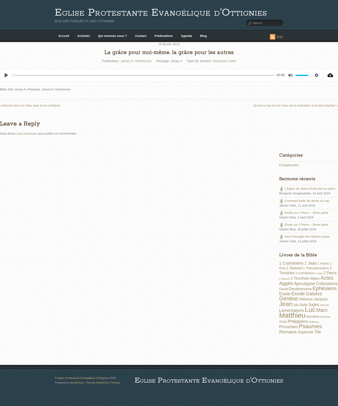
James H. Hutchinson (135, 61)
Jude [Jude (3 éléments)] (303, 305)
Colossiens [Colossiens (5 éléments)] (327, 283)
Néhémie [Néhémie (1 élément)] (325, 316)
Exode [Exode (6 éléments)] (298, 293)
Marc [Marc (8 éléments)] (322, 310)
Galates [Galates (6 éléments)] (314, 293)
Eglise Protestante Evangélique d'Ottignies (161, 12)
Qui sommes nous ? (112, 36)
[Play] (6, 75)
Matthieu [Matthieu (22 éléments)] (292, 315)
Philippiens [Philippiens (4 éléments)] (298, 321)
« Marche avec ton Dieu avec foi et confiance (30, 105)
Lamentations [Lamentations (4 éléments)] (291, 310)
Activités (83, 36)
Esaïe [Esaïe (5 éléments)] (285, 293)
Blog (203, 36)
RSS (280, 37)
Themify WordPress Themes (103, 382)
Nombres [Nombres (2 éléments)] (312, 316)
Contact (140, 36)
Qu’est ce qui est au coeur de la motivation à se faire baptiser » (295, 105)
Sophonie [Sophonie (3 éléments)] (305, 332)
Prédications (164, 36)
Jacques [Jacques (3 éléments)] (320, 299)
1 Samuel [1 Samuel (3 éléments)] (294, 268)
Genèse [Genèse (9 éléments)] (288, 299)
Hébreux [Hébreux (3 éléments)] (306, 299)
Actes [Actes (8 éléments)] (326, 278)
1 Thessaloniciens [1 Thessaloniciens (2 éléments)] (316, 268)
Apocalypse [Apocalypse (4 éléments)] (304, 283)
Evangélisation (289, 165)
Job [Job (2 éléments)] (295, 305)
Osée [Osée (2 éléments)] (283, 322)
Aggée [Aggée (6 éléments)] (286, 283)
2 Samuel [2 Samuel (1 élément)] (284, 278)
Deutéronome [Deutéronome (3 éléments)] (300, 289)
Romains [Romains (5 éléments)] (288, 331)
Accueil (63, 36)
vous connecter (27, 133)
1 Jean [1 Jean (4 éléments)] (310, 263)
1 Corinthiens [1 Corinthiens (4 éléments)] (291, 263)
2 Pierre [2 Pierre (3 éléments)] (330, 273)
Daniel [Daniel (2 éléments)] (283, 289)
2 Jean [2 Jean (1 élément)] (319, 273)
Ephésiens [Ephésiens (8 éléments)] (325, 288)
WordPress (76, 382)
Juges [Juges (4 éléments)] (313, 304)
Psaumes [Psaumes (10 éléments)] (310, 326)
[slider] (143, 75)
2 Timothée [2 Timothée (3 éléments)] (300, 278)
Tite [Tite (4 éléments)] (317, 332)
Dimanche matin (224, 61)
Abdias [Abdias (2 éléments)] (315, 278)
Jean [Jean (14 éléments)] (285, 303)
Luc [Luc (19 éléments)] (310, 309)
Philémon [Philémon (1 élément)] (314, 322)
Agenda (186, 36)
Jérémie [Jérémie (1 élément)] (324, 305)
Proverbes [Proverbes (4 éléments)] (288, 326)
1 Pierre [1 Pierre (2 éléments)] (323, 263)
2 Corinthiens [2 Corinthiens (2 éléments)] (304, 273)
